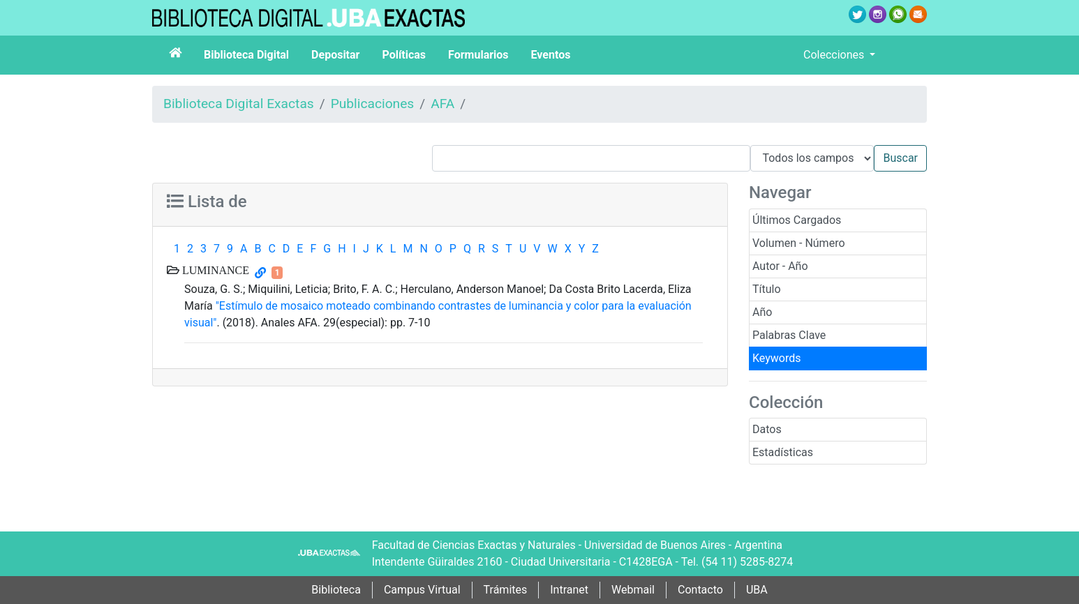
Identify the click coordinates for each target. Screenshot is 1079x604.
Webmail (633, 589)
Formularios (478, 54)
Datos (767, 429)
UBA (757, 589)
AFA (442, 104)
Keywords (776, 358)
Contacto (700, 589)
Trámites (506, 589)
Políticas (404, 54)
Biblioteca (336, 589)
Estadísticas (782, 452)
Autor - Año (780, 266)
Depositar (335, 54)
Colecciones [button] (835, 54)
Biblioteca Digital (246, 54)
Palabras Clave (789, 335)
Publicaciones (373, 104)
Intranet (569, 589)
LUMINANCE (214, 269)
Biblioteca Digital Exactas (238, 104)
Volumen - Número (798, 243)
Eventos (551, 54)
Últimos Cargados (796, 220)
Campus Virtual (422, 589)
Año (762, 312)
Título (766, 289)
